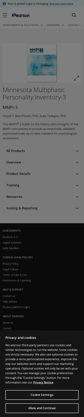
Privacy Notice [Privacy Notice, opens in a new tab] (43, 387)
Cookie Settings (42, 399)
